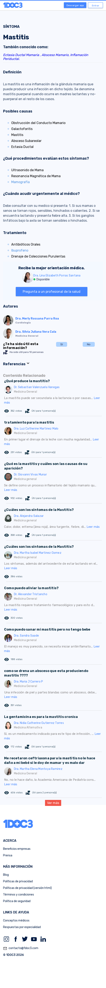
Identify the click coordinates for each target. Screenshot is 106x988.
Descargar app (75, 5)
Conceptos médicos (16, 920)
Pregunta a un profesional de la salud (51, 292)
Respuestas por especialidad (22, 927)
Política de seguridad (16, 901)
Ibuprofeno (19, 250)
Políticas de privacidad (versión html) (27, 888)
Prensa (7, 855)
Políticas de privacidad (18, 881)
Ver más (53, 803)
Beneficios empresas (16, 849)
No (88, 344)
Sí (61, 344)
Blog (6, 875)
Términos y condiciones (18, 894)
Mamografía (20, 182)
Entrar (95, 5)
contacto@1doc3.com (20, 948)
